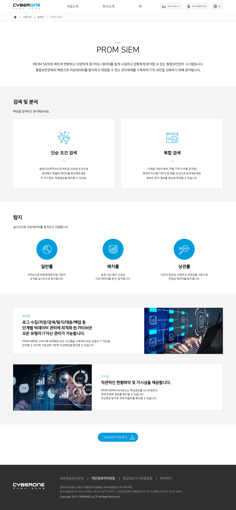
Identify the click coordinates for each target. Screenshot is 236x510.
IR (140, 6)
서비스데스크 (171, 6)
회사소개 (108, 6)
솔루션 (41, 17)
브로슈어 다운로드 (115, 437)
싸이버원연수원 (196, 6)
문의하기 (166, 478)
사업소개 (72, 6)
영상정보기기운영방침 (137, 478)
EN (217, 6)
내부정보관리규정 (71, 478)
